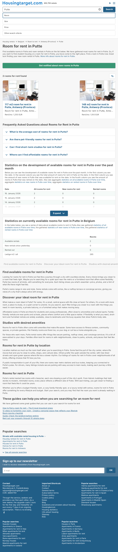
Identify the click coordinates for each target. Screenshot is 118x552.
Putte (61, 41)
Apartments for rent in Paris (74, 538)
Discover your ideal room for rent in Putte (65, 264)
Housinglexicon (48, 507)
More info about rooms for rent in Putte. (57, 56)
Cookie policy (48, 498)
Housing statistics (49, 509)
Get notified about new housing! (110, 3)
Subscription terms (50, 493)
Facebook (4, 512)
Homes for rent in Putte (13, 446)
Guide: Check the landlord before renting (21, 416)
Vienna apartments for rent (93, 486)
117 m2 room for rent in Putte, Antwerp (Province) (20, 106)
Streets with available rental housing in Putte (23, 436)
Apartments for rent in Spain (93, 493)
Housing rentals (9, 41)
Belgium (21, 41)
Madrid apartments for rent (15, 543)
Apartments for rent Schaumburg (76, 541)
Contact (45, 488)
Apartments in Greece (12, 526)
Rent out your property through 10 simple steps (23, 418)
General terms (48, 490)
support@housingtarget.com (15, 490)
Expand (57, 213)
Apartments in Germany (72, 529)
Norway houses (9, 541)
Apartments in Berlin (70, 531)
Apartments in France (71, 526)
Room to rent (32, 41)
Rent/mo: (9, 114)
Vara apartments (10, 536)
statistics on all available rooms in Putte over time (83, 180)
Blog (44, 502)
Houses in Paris (68, 524)
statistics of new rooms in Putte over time (66, 227)
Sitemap (45, 514)
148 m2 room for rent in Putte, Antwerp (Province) (97, 106)
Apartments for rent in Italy (14, 529)
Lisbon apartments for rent (73, 533)
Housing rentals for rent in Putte (17, 439)
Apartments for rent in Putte (15, 441)
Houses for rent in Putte (13, 443)
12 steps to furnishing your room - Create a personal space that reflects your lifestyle (40, 411)
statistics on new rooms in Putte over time (33, 182)
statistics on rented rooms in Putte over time (81, 182)
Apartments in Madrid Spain (93, 500)
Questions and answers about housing (58, 505)
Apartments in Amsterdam (73, 543)
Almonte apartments (12, 533)
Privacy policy (48, 495)
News (44, 500)
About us (46, 486)
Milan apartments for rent (14, 531)
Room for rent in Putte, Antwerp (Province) (27, 110)
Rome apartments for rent (14, 538)
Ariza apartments (69, 536)
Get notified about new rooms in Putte (59, 65)
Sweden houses (10, 524)
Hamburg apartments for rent (94, 488)
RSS (44, 517)
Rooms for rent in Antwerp (14, 448)
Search (109, 9)
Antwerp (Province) (48, 41)
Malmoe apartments (90, 495)
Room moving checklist (13, 413)
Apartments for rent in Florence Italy (97, 490)
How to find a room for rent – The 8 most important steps (28, 408)
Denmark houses (88, 502)
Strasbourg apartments (91, 505)
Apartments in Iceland (12, 545)
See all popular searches (16, 452)
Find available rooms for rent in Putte (23, 264)
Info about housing (50, 512)
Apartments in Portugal (91, 498)
